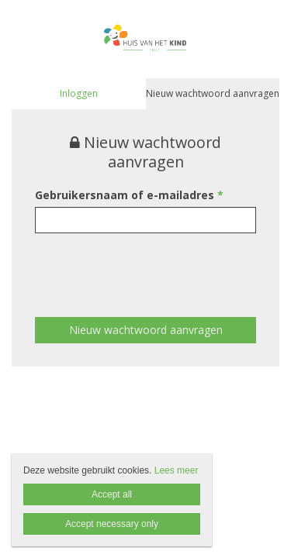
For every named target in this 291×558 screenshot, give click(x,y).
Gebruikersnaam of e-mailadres (129, 195)
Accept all (112, 494)
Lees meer (176, 470)
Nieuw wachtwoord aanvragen (212, 93)
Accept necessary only (111, 523)
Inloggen (79, 93)
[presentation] (153, 263)
